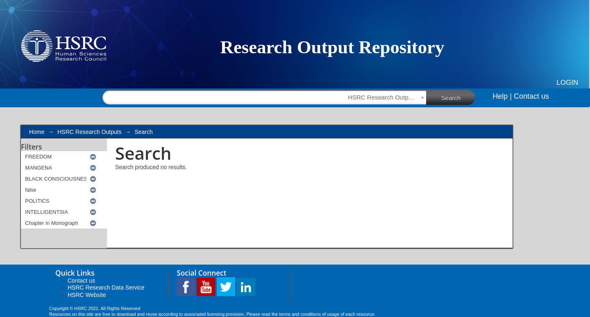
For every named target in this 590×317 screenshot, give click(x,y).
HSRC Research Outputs (89, 132)
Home (36, 132)
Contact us (531, 96)
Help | (502, 96)
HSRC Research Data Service (106, 287)
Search (458, 97)
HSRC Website (87, 295)
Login (567, 82)
